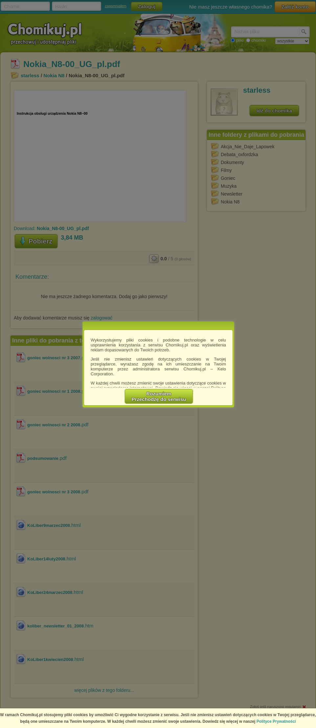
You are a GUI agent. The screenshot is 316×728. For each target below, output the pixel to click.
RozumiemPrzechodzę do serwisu (159, 396)
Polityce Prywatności (276, 721)
